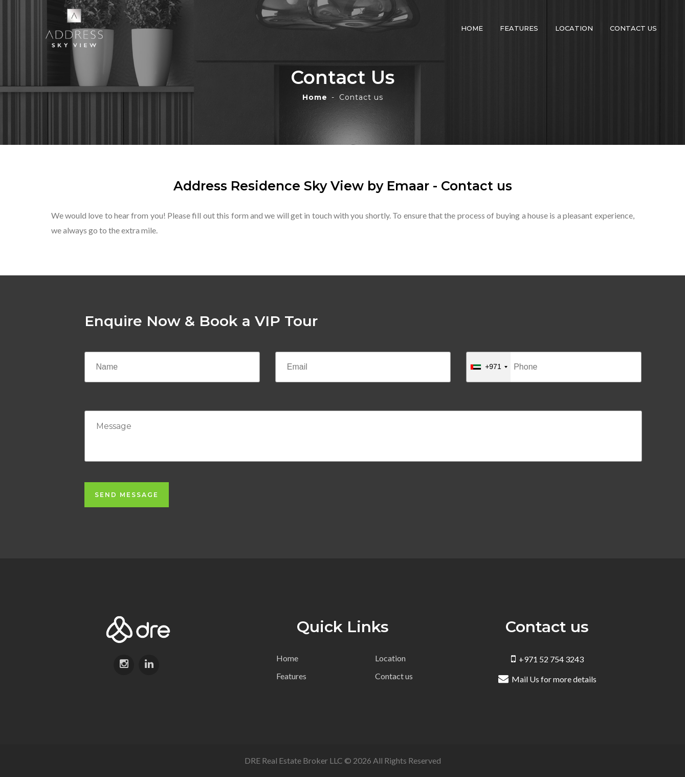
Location (574, 28)
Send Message (127, 495)
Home (472, 28)
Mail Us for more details (547, 679)
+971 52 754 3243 (547, 659)
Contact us (633, 28)
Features (519, 28)
